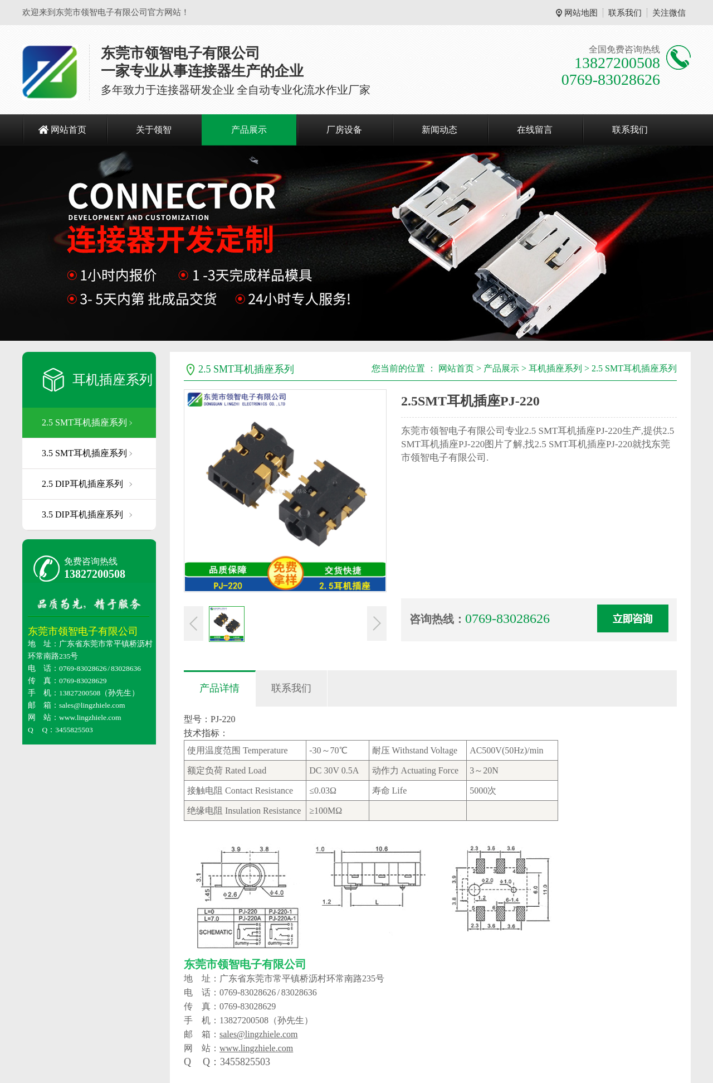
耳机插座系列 (112, 380)
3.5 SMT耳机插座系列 (84, 453)
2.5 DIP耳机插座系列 (82, 484)
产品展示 (249, 129)
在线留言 (535, 129)
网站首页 (68, 129)
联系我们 (625, 12)
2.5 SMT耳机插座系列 (84, 422)
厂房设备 (344, 129)
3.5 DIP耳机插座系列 (82, 514)
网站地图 (581, 12)
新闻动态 (439, 129)
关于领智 (154, 129)
